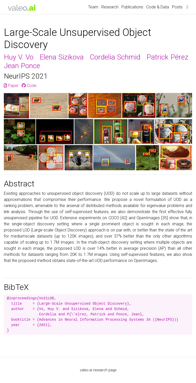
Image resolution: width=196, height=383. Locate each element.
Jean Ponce (22, 66)
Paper (11, 85)
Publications (132, 7)
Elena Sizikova (62, 57)
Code (29, 85)
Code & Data (157, 7)
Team (93, 7)
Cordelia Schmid (115, 57)
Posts (177, 7)
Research (109, 7)
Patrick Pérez (167, 57)
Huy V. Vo (18, 57)
